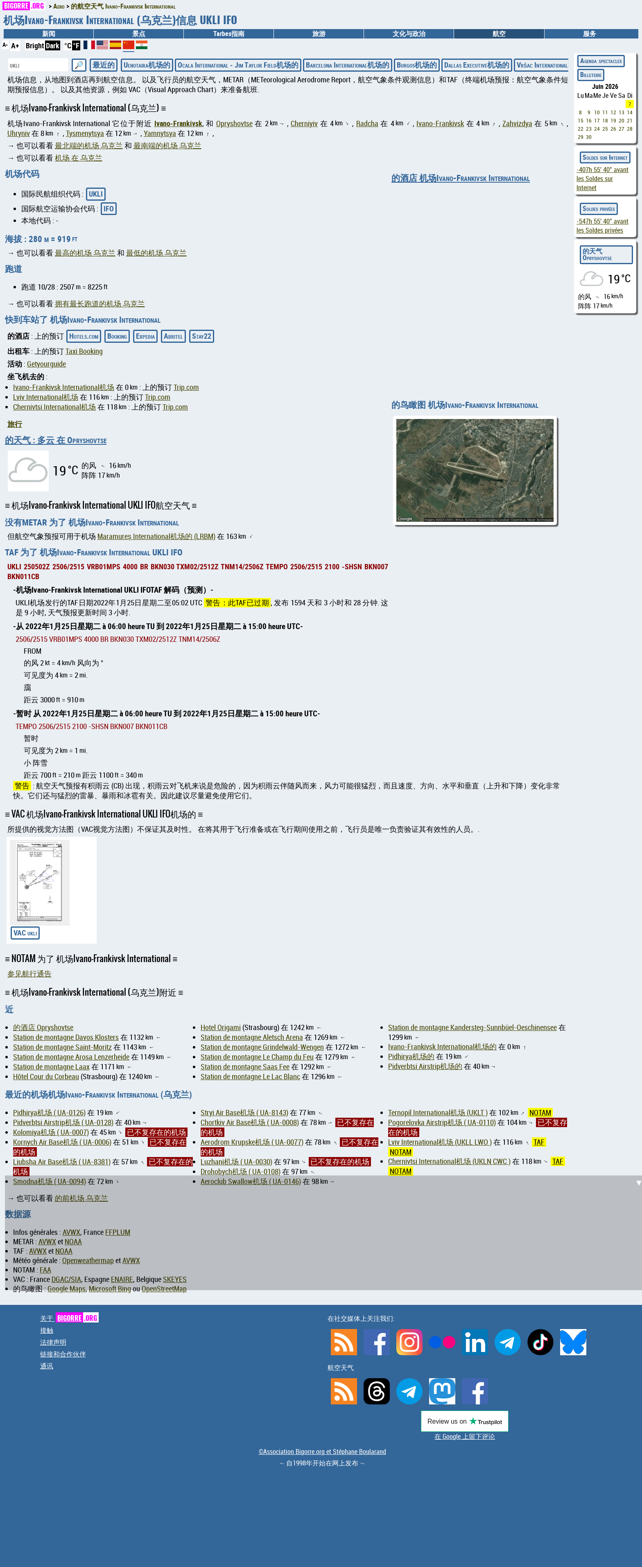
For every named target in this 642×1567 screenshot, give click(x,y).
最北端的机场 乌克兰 (89, 145)
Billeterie (590, 74)
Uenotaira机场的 (147, 65)
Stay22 (201, 336)
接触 (46, 1330)
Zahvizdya (517, 123)
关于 (69, 1318)
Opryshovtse (234, 123)
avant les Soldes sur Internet (602, 178)
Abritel (173, 336)
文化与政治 (409, 33)
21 (630, 120)
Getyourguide (46, 364)
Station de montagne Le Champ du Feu (257, 1057)
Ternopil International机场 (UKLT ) (438, 1112)
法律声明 (53, 1342)
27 (621, 128)
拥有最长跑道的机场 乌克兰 (100, 303)
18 (605, 120)
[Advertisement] (326, 1232)
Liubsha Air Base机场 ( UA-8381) (62, 1161)
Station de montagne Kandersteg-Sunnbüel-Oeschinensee (472, 1027)
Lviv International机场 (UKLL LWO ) (440, 1142)
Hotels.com (83, 336)
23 (589, 128)
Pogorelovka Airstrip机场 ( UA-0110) (442, 1122)
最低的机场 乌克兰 (156, 253)
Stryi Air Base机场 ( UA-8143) (244, 1112)
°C (67, 45)
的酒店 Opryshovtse (43, 1027)
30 (589, 136)
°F (76, 45)
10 (597, 112)
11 (605, 112)
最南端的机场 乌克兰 (167, 145)
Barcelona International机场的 (347, 65)
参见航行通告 (29, 973)
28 (630, 128)
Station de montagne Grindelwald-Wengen (262, 1047)
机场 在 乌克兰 (78, 158)
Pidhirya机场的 (411, 1056)
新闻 (48, 33)
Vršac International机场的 (553, 65)
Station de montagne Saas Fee (245, 1066)
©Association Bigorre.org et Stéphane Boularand (322, 1451)
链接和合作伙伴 (63, 1354)
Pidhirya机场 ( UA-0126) (49, 1112)
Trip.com (186, 387)
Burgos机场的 (417, 65)
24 (597, 128)
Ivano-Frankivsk (178, 123)
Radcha (367, 123)
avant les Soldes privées (602, 226)
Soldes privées (599, 208)
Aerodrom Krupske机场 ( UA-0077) (252, 1142)
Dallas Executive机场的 (476, 65)
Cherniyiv (304, 123)
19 (613, 120)
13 (621, 112)
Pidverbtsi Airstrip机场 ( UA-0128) (63, 1122)
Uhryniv (18, 133)
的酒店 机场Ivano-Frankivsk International (460, 177)
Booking (117, 336)
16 (589, 120)
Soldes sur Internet (605, 157)
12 (613, 112)
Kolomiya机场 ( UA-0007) (51, 1132)
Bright (35, 45)
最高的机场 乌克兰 (85, 253)
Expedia (145, 336)
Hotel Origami (221, 1027)
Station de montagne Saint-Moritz (62, 1047)
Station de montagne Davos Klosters (66, 1037)
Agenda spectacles (601, 60)
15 (580, 120)
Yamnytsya (160, 133)
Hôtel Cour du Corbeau (46, 1076)
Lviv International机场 (45, 397)
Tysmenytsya (85, 133)
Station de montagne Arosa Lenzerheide (71, 1057)
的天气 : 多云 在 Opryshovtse (55, 440)
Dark (52, 45)
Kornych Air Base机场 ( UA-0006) (62, 1142)
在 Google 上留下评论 (464, 1436)
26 (613, 128)
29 (580, 136)
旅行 (14, 424)
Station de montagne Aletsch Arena (252, 1037)
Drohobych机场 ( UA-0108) (240, 1171)
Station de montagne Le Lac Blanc (250, 1076)
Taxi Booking (84, 351)
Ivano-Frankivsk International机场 (63, 387)
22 (580, 128)
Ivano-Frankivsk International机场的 (442, 1046)
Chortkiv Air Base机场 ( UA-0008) (250, 1122)
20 (621, 120)
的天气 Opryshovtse (597, 254)
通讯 (46, 1365)
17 (597, 120)
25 (605, 128)
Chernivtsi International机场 (54, 407)
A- (5, 44)
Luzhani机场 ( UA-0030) (236, 1161)
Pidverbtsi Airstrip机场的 (425, 1066)
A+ (15, 45)
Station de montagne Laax (51, 1066)
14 (630, 112)
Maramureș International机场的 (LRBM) (156, 536)
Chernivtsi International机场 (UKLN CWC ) (449, 1161)
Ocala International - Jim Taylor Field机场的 (238, 65)
